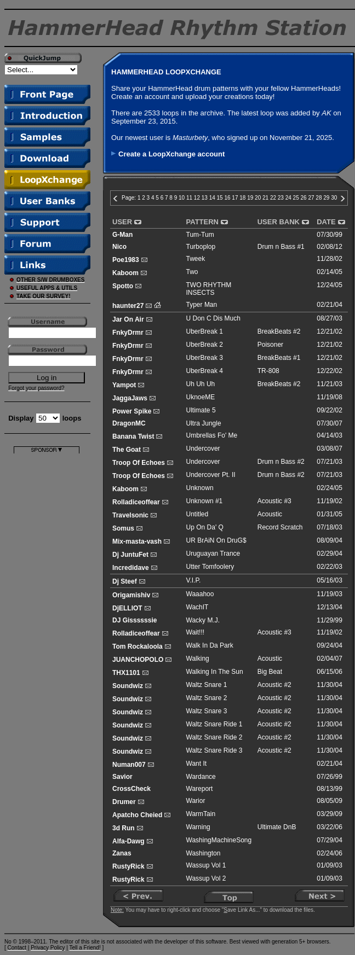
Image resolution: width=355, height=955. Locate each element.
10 (182, 198)
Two (192, 272)
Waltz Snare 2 (206, 698)
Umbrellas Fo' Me (212, 435)
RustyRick (128, 866)
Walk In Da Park (209, 645)
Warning (198, 827)
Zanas (121, 853)
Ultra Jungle (203, 423)
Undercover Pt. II (211, 475)
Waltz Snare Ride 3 (214, 750)
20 (258, 198)
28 (319, 198)
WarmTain (201, 814)
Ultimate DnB (276, 827)
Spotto (122, 286)
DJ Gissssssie (134, 620)
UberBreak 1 (204, 331)
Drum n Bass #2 (281, 461)
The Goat (126, 449)
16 (227, 198)
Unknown (200, 488)
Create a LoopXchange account (171, 154)
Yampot (124, 385)
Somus (123, 528)
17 (235, 198)
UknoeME (200, 397)
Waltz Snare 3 (206, 711)
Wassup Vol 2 (206, 878)
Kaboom (125, 273)
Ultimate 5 (201, 410)
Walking (197, 658)
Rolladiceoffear (136, 502)
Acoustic (269, 514)
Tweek (195, 259)
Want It (196, 763)
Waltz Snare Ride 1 (214, 724)
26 (304, 198)
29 (326, 198)
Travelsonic (130, 515)
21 (265, 198)
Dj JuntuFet (130, 554)
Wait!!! (195, 632)
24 (288, 198)
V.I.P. (193, 580)
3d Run (123, 828)
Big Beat (269, 672)
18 (242, 198)
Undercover (203, 448)
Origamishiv (131, 595)
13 (205, 198)
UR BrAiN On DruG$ (216, 540)
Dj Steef (124, 581)
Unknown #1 (204, 501)
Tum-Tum (200, 234)
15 (220, 198)
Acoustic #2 (274, 685)
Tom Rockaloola (137, 646)
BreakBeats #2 (279, 331)
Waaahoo (200, 594)
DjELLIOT (127, 608)
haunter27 (128, 306)
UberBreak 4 (204, 371)
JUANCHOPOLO (137, 659)
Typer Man (201, 304)
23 (281, 198)
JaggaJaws (129, 398)
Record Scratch (280, 527)
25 (296, 198)
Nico (119, 247)
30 (334, 198)
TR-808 (268, 371)
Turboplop (201, 247)
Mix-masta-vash (137, 541)
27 (311, 198)
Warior (195, 801)
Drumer (124, 802)
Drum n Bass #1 (281, 247)
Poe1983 (125, 260)
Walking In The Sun (214, 672)
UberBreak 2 (204, 344)
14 (212, 198)
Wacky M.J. (203, 620)
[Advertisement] (46, 617)
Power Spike (131, 411)
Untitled (197, 514)
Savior (122, 777)
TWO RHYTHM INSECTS (209, 288)
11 (189, 198)
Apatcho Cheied (137, 815)
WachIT (197, 607)
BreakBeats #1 (279, 358)
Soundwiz (127, 686)
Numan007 (129, 764)
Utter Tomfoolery (210, 566)
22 (273, 198)
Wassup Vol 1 (206, 865)
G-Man (122, 234)
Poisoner (270, 344)
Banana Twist (133, 436)
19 (250, 198)
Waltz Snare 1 (206, 685)
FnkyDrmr (128, 332)
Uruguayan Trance (213, 553)
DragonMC (129, 423)
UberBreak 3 (204, 358)
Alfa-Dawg (128, 841)
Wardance (201, 777)
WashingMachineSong (219, 840)
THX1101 (126, 673)
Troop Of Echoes (138, 463)
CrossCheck (131, 789)
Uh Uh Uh (200, 384)
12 (197, 198)
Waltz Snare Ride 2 (214, 737)
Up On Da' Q (205, 527)
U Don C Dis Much (213, 318)
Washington (203, 853)
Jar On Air (128, 319)
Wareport (199, 789)
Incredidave (130, 568)
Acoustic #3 (274, 501)
